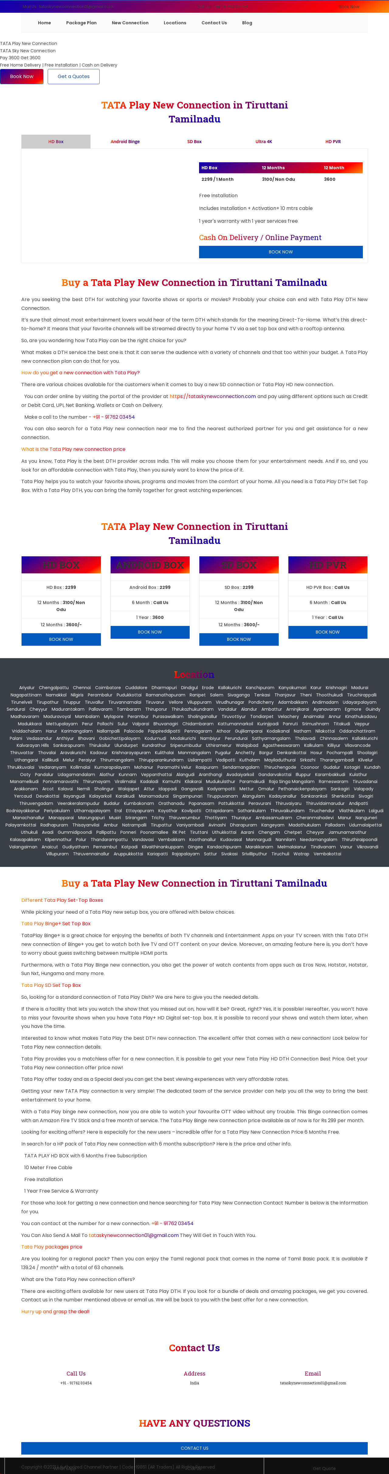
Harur (51, 731)
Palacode (134, 731)
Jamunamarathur (348, 832)
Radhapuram (54, 825)
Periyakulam (57, 811)
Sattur (210, 854)
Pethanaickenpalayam (302, 789)
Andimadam (325, 702)
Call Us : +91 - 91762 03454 (222, 6)
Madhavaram (25, 716)
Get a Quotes (74, 76)
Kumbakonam (139, 803)
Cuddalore (136, 688)
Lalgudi (376, 811)
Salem (216, 695)
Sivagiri (366, 796)
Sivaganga (239, 695)
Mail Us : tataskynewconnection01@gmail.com (68, 6)
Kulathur (358, 774)
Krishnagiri (336, 688)
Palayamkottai (20, 825)
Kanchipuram (260, 688)
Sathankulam (252, 811)
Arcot (48, 789)
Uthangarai (26, 760)
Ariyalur (27, 688)
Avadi (47, 832)
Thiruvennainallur (91, 854)
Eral (118, 811)
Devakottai (47, 796)
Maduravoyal (57, 716)
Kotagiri (352, 767)
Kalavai (65, 789)
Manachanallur (28, 818)
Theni (306, 695)
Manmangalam (194, 753)
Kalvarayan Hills (33, 745)
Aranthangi (210, 774)
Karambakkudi (330, 774)
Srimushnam (315, 724)
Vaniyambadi (190, 825)
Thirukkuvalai (20, 767)
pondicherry (261, 702)
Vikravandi (367, 847)
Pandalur (44, 774)
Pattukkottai (231, 803)
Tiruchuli (280, 854)
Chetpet (293, 832)
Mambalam (87, 716)
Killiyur (334, 745)
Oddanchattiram (357, 731)
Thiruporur (156, 709)
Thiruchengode (280, 767)
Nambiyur (210, 738)
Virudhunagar (230, 702)
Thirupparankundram (161, 760)
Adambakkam (293, 702)
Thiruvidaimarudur (325, 803)
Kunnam (128, 774)
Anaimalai (313, 716)
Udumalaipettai (365, 825)
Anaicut (50, 847)
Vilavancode (358, 745)
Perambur (138, 716)
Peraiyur (87, 760)
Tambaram (129, 709)
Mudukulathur (220, 781)
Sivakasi (229, 854)
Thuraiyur (241, 818)
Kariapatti (157, 854)
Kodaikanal (278, 731)
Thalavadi (305, 738)
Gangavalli (192, 789)
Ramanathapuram (165, 695)
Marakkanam (259, 847)
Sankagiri (340, 789)
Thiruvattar (22, 753)
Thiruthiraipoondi (359, 840)
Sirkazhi (307, 760)
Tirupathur (47, 702)
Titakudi (341, 724)
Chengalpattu (54, 688)
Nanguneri (366, 818)
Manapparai (61, 818)
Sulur (123, 724)
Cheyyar (315, 832)
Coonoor (310, 767)
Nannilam (286, 840)
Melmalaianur (291, 847)
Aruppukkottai (128, 854)
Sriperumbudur (186, 745)
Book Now (349, 7)
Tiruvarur (155, 702)
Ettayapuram (140, 811)
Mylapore (113, 716)
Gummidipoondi (75, 832)
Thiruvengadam (36, 803)
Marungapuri (91, 818)
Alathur (107, 774)
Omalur (266, 789)
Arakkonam (26, 789)
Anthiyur (65, 738)
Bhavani (86, 738)
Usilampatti (200, 760)
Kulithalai (164, 753)
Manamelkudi (24, 781)
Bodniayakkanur (23, 811)
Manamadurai (154, 796)
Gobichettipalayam (119, 738)
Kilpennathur (58, 840)
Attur (149, 789)
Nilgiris (77, 695)
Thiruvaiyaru (288, 803)
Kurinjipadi (268, 724)
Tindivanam (323, 847)
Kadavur (99, 753)
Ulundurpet (126, 745)
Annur (335, 716)
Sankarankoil (314, 796)
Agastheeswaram (281, 745)
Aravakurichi (73, 753)
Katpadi (130, 847)
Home (44, 23)
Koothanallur (202, 840)
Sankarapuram (68, 745)
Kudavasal (231, 840)
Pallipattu (106, 832)
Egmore (353, 709)
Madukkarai (30, 724)
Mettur (246, 789)
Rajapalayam (186, 854)
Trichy (157, 818)
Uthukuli (29, 832)
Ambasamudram (274, 818)
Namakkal (56, 695)
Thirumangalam (117, 760)
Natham (302, 731)
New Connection (130, 23)
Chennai (82, 688)
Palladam (335, 825)
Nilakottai (325, 731)
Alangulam (253, 796)
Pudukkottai (129, 695)
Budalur (112, 803)
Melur (68, 760)
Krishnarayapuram (131, 753)
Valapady (364, 789)
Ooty (25, 774)
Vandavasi (143, 840)
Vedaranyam (52, 767)
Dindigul (189, 688)
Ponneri (128, 832)
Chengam (269, 832)
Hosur (316, 753)
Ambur (111, 825)
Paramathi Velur (174, 767)
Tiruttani (199, 832)
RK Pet (179, 832)
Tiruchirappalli (362, 695)
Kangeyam (272, 825)
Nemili (83, 789)
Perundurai (236, 738)
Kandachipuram (224, 847)
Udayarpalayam (360, 702)
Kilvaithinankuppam (163, 847)
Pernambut (105, 847)
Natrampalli (134, 825)
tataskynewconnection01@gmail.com (134, 1235)
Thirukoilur (99, 745)
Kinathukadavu (361, 716)
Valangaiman (23, 847)
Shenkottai (343, 796)
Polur (81, 840)
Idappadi (168, 789)
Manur (344, 818)
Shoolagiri (367, 753)
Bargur (266, 753)
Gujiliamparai (249, 731)
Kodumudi (155, 738)
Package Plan (81, 23)
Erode (208, 688)
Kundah (372, 767)
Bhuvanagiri (165, 724)
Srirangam (136, 818)
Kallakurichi (230, 688)
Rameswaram (333, 781)
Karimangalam (77, 731)
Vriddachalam (27, 731)
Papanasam (201, 803)
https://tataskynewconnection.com (213, 396)
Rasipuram (207, 767)
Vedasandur (39, 738)
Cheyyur (38, 709)
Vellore (176, 702)
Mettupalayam (62, 724)
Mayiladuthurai (280, 760)
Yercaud (23, 796)
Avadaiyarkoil (240, 774)
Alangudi (185, 774)
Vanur (346, 847)
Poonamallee (154, 832)
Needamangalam (318, 840)
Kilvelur (365, 760)
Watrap (301, 854)
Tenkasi (262, 695)
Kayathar (167, 811)
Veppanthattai (156, 774)
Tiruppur (72, 702)
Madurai (359, 688)
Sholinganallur (202, 716)
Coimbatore (108, 688)
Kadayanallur (283, 796)
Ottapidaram (219, 811)
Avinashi (217, 825)
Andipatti (358, 803)
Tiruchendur (322, 811)
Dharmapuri (164, 688)
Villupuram (57, 854)
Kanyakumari (292, 688)
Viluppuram (199, 702)
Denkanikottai (291, 753)
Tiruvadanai (365, 781)
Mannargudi (258, 840)
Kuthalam (249, 760)
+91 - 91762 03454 (114, 417)
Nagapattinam (26, 695)
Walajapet (128, 789)
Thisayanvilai (85, 825)
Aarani (247, 832)
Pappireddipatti (164, 731)
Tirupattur (161, 825)
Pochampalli (340, 753)
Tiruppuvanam (222, 796)
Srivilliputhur (254, 854)
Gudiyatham (75, 847)
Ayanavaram (327, 709)
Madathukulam (305, 825)
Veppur (362, 724)
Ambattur (271, 709)
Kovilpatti (191, 811)
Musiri (115, 818)
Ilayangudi (74, 796)
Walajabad (247, 745)
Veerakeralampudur (78, 803)
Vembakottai (327, 854)
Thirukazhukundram (192, 709)
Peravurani (260, 803)
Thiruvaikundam (287, 811)
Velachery (288, 716)
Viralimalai (125, 781)
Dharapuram (243, 825)
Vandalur (227, 709)
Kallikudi (50, 760)
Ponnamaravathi (60, 781)
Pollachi (105, 724)
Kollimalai (80, 767)
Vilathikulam (352, 811)
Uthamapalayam (92, 811)
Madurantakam (68, 709)
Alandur (249, 709)
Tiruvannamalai (124, 702)
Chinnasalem (334, 738)
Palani (16, 738)
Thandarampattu (109, 840)
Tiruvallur (94, 702)
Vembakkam (171, 840)
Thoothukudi (329, 695)
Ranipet (198, 695)
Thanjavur (285, 695)
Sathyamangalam (271, 738)
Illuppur (303, 774)
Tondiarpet (262, 716)
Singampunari (187, 796)
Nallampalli (108, 731)
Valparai (140, 724)
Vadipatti (225, 760)
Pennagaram (198, 731)
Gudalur (331, 767)
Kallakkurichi (365, 738)
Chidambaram (198, 724)
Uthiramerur (219, 745)
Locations (175, 23)
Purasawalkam (168, 716)
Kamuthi (172, 781)
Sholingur (104, 789)
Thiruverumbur (184, 818)
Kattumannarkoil (235, 724)
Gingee (195, 847)
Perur (87, 724)
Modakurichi (183, 738)
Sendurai (16, 709)
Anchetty (245, 753)
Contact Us (214, 23)
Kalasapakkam (25, 840)
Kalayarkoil (100, 796)
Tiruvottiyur (234, 716)
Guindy (373, 709)
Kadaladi (149, 781)
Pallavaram (100, 709)
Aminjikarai (297, 709)
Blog (247, 23)
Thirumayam (96, 781)
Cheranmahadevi (315, 818)
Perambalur (100, 695)
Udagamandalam (76, 774)
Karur (316, 688)
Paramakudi (252, 781)
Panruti (290, 724)
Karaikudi (125, 796)
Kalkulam (313, 745)
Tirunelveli (21, 702)
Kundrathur (154, 745)
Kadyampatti (221, 789)
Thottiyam (216, 818)
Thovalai (47, 753)
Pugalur (223, 753)
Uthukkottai (224, 832)
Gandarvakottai (274, 774)
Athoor (223, 731)
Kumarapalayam (112, 767)
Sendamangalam (241, 767)
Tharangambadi (337, 760)
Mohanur (143, 767)
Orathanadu (171, 803)
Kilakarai (193, 781)
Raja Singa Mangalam (292, 781)
